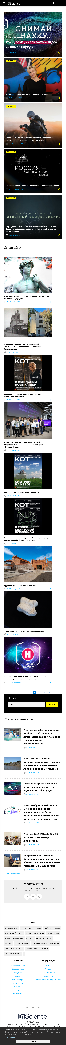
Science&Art (17, 994)
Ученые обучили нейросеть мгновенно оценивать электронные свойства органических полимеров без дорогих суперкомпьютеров (41, 812)
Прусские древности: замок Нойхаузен (21, 585)
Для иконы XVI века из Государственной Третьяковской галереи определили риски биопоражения (22, 346)
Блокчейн (17, 987)
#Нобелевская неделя (52, 928)
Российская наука (18, 965)
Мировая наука (18, 969)
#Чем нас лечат (53, 933)
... (59, 693)
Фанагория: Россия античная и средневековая (24, 631)
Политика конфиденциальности (48, 979)
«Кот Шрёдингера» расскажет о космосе (21, 492)
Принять (33, 1041)
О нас (48, 965)
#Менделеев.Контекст (14, 948)
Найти (52, 704)
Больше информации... (10, 1037)
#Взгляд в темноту (44, 938)
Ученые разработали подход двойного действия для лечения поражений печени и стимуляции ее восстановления (41, 736)
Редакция (48, 969)
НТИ (17, 990)
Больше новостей (13, 874)
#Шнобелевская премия (35, 933)
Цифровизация (17, 979)
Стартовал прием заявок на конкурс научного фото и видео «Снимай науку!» (32, 42)
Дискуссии (18, 972)
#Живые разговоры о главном (36, 948)
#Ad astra (30, 938)
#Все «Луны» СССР (22, 943)
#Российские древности (14, 933)
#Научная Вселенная (13, 953)
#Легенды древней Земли (14, 938)
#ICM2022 (9, 943)
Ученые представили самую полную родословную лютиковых (40, 837)
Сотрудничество (48, 972)
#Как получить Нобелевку (30, 928)
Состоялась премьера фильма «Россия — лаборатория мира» (32, 185)
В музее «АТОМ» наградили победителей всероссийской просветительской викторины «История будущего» (23, 444)
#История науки (11, 928)
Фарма (17, 976)
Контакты (48, 976)
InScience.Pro (18, 983)
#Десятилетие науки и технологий (46, 943)
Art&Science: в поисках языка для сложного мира (27, 94)
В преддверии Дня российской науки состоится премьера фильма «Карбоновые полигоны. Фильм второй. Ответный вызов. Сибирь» (31, 229)
